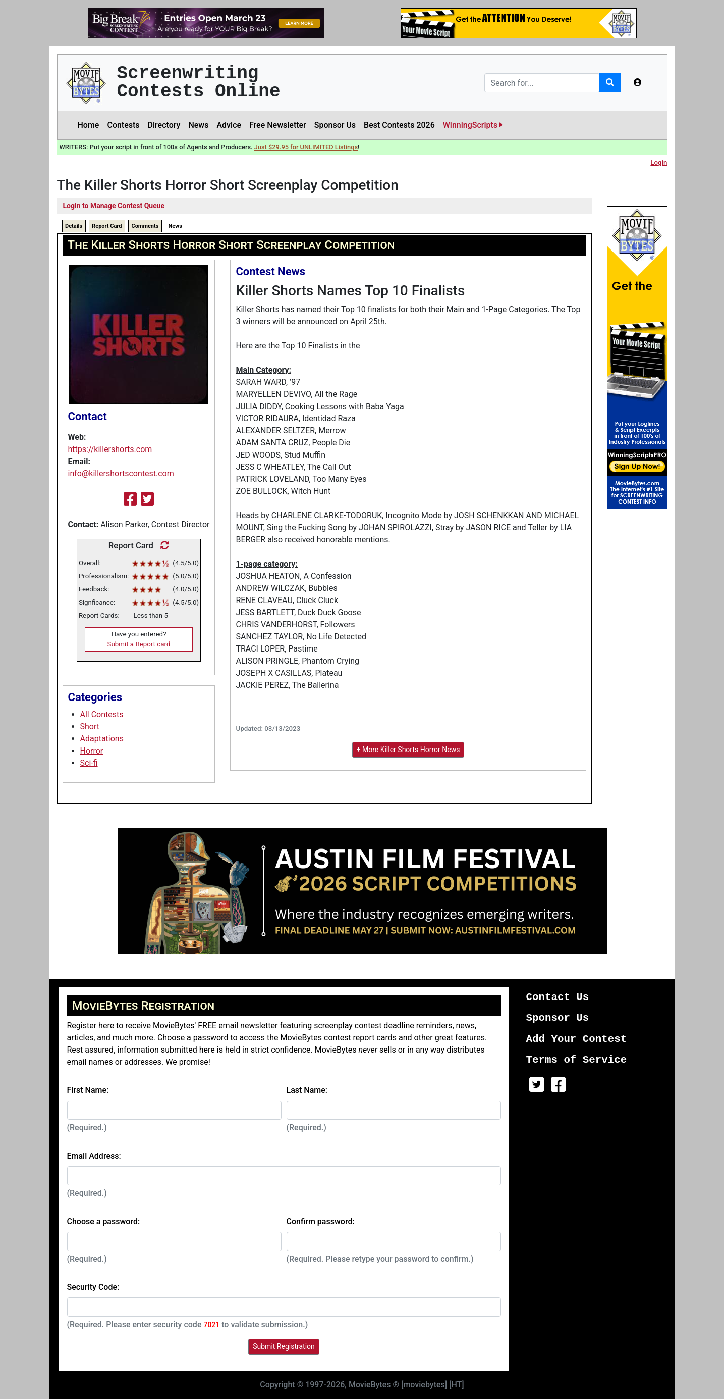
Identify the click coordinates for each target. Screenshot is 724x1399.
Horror (91, 751)
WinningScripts (473, 125)
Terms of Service (576, 1060)
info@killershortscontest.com (121, 473)
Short (89, 726)
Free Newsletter (277, 125)
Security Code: (93, 1287)
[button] (638, 83)
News (198, 125)
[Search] (542, 82)
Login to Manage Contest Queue (114, 206)
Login (658, 162)
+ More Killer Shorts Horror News (408, 749)
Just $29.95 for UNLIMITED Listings (306, 147)
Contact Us (557, 997)
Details (73, 226)
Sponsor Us (335, 125)
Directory (164, 125)
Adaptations (102, 738)
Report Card (107, 226)
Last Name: (307, 1090)
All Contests (102, 714)
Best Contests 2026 (399, 125)
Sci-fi (89, 763)
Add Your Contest (576, 1039)
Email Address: (94, 1156)
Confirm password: (321, 1221)
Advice (228, 125)
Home (88, 125)
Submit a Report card (139, 644)
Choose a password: (103, 1221)
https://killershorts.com (110, 449)
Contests (123, 125)
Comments (144, 226)
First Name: (88, 1090)
